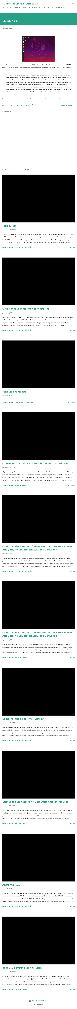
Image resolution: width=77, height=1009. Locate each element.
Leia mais (71, 247)
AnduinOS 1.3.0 (11, 884)
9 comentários (21, 485)
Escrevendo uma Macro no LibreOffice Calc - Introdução (35, 801)
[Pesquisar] (68, 3)
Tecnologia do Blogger (38, 1001)
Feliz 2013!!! (9, 225)
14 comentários (21, 823)
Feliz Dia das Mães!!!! (14, 391)
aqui (25, 99)
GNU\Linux (18, 105)
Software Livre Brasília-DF (20, 3)
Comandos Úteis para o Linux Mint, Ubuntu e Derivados (35, 463)
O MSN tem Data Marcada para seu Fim (25, 308)
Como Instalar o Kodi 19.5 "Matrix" (23, 718)
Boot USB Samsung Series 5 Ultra (22, 967)
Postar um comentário (24, 247)
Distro (10, 105)
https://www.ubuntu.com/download (52, 99)
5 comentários (21, 989)
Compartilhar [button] (66, 105)
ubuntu (26, 105)
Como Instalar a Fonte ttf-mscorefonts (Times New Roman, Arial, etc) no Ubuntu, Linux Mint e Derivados (37, 548)
